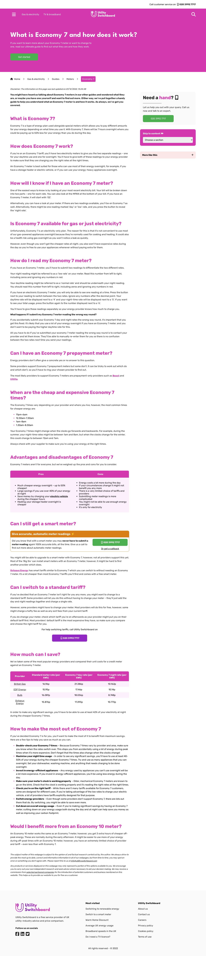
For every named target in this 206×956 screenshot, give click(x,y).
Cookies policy (145, 931)
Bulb (19, 695)
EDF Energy (20, 689)
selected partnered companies (40, 872)
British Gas (20, 684)
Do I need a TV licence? (98, 936)
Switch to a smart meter (98, 914)
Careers (142, 920)
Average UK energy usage (99, 925)
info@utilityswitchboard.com (84, 861)
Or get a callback (110, 548)
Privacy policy (145, 925)
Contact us (144, 914)
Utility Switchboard (149, 903)
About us (143, 908)
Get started (24, 57)
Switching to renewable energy (102, 908)
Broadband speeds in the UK (101, 931)
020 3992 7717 (187, 4)
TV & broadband (52, 14)
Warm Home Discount (97, 920)
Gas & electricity (30, 14)
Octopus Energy (19, 702)
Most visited (93, 903)
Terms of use (144, 936)
